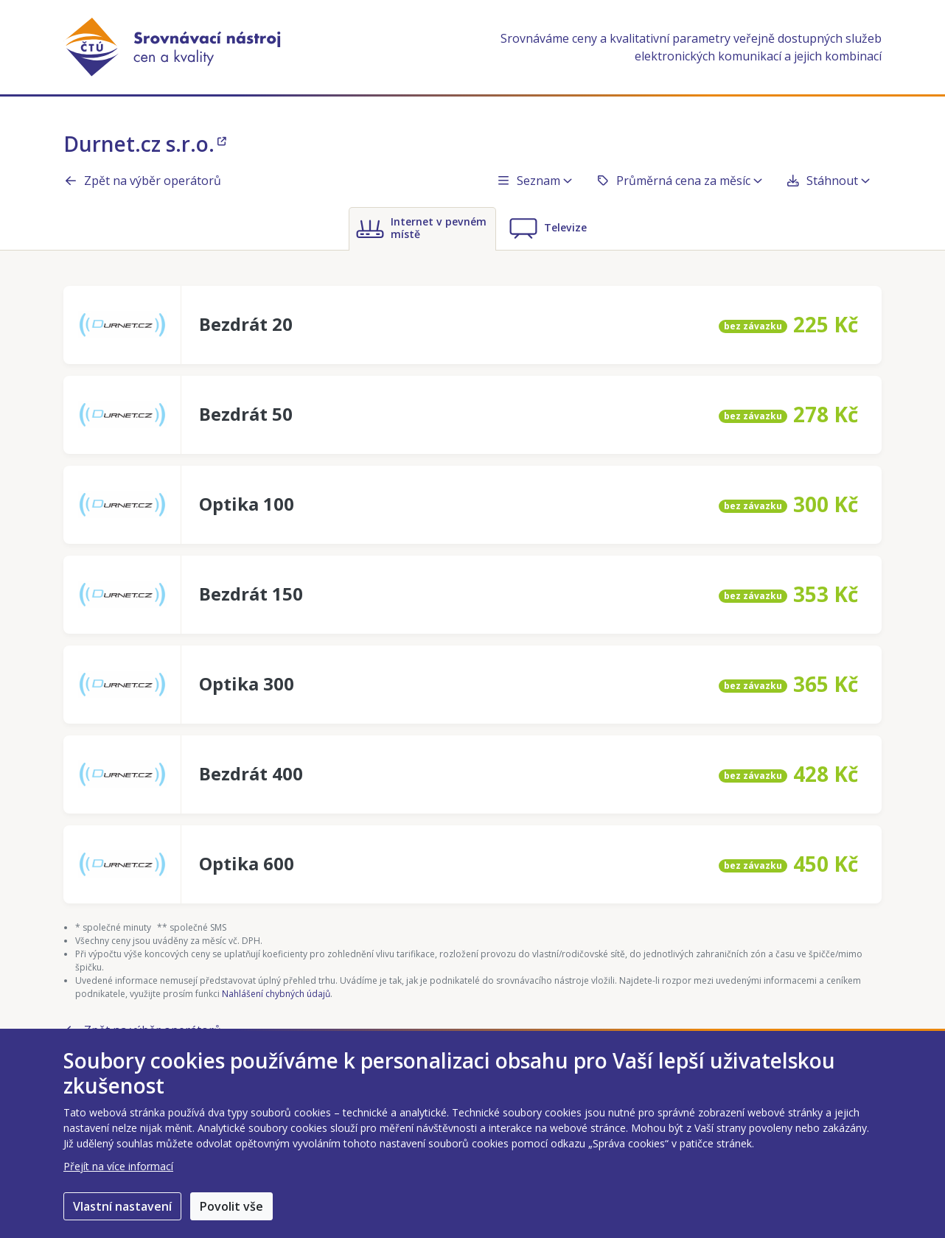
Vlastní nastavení (122, 1206)
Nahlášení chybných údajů (276, 993)
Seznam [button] (534, 180)
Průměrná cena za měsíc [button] (679, 180)
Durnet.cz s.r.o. (144, 144)
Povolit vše (231, 1206)
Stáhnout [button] (828, 180)
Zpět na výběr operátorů (142, 180)
